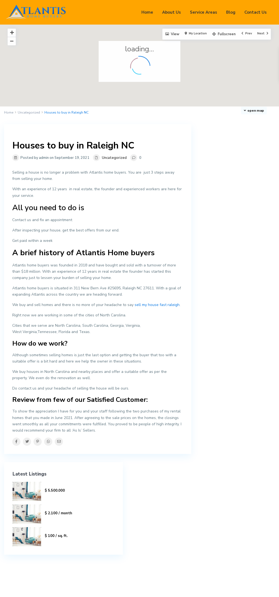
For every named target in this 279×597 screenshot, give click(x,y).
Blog (230, 12)
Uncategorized (29, 112)
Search (241, 508)
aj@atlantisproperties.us (172, 518)
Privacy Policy (255, 588)
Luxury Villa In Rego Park (249, 173)
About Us (171, 12)
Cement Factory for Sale (250, 193)
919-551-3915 (163, 510)
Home (147, 12)
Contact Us (255, 12)
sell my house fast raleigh (157, 304)
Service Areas (203, 12)
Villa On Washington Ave (247, 151)
